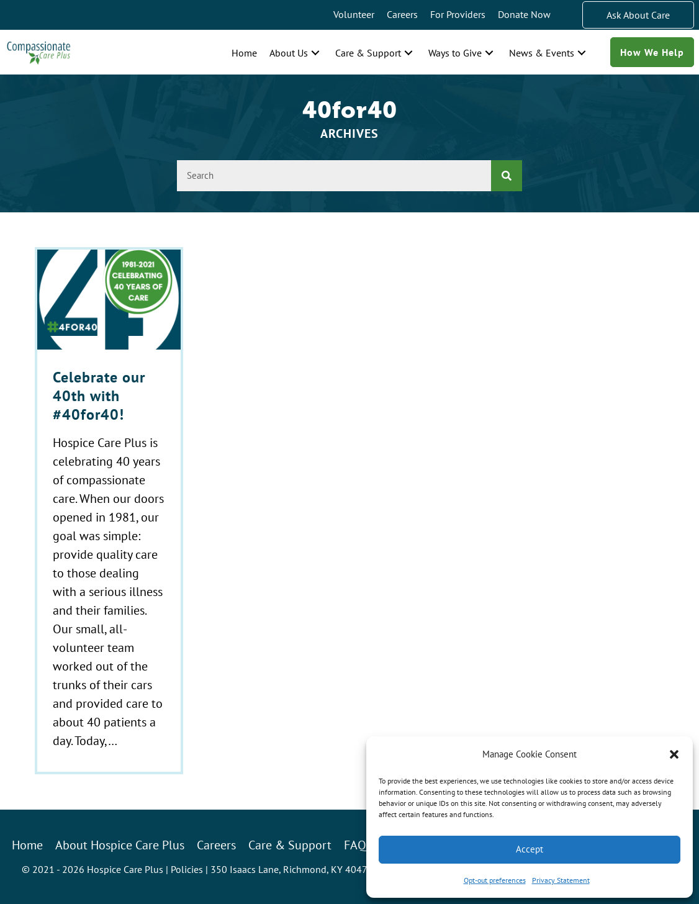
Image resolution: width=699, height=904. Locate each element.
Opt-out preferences (495, 880)
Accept (529, 849)
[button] (674, 754)
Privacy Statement (561, 880)
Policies (187, 869)
